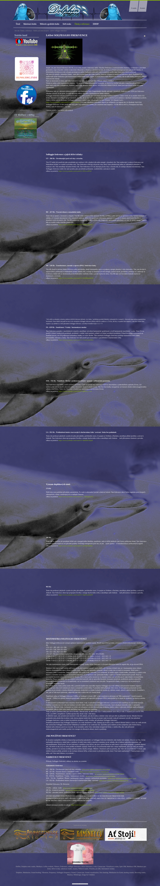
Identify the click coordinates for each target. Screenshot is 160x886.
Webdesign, (77, 875)
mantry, (75, 869)
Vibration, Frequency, (49, 872)
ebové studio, (84, 869)
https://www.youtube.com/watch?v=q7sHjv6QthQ (75, 546)
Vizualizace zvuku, (112, 866)
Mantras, (70, 875)
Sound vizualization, (92, 872)
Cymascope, (101, 866)
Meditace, (39, 866)
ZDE (36, 45)
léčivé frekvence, (87, 866)
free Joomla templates (80, 883)
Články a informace (82, 24)
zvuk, (95, 866)
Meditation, (27, 872)
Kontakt (142, 8)
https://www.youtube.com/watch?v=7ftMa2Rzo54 (75, 224)
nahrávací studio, (66, 869)
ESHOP (96, 24)
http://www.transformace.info (81, 805)
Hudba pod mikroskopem (41, 31)
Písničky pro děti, (95, 869)
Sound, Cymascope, (78, 872)
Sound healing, (36, 872)
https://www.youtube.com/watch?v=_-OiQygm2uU (76, 496)
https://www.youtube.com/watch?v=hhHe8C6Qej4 (76, 440)
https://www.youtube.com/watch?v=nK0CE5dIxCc (63, 102)
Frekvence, (64, 866)
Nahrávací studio (29, 24)
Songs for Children (88, 875)
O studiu (133, 8)
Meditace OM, (132, 866)
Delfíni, (18, 866)
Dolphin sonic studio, (28, 866)
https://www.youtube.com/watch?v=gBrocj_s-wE (75, 391)
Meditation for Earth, (116, 872)
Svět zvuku (67, 24)
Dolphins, (19, 872)
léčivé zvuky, (56, 869)
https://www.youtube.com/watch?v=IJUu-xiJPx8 (75, 171)
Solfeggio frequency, (64, 872)
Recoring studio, (140, 872)
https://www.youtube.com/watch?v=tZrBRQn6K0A (76, 278)
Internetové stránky (108, 869)
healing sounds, (129, 872)
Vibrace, (57, 866)
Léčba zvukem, (48, 866)
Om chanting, (104, 872)
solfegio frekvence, (74, 866)
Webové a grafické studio (49, 24)
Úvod (18, 24)
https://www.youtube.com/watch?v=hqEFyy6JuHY (76, 595)
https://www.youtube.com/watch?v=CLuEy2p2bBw (76, 340)
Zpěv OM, (122, 866)
